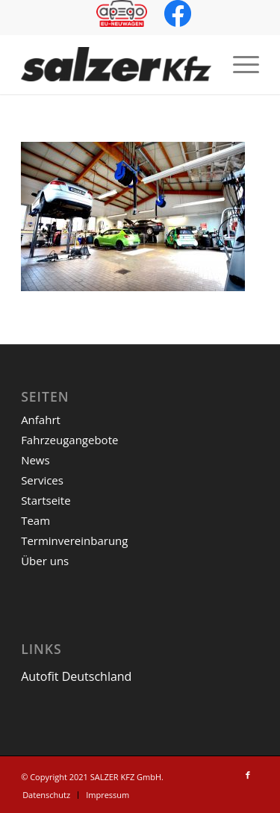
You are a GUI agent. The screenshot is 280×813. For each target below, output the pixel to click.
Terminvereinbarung (74, 540)
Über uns (45, 560)
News (35, 459)
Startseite (46, 500)
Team (35, 520)
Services (42, 480)
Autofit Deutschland (76, 676)
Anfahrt (40, 419)
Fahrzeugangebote (69, 439)
